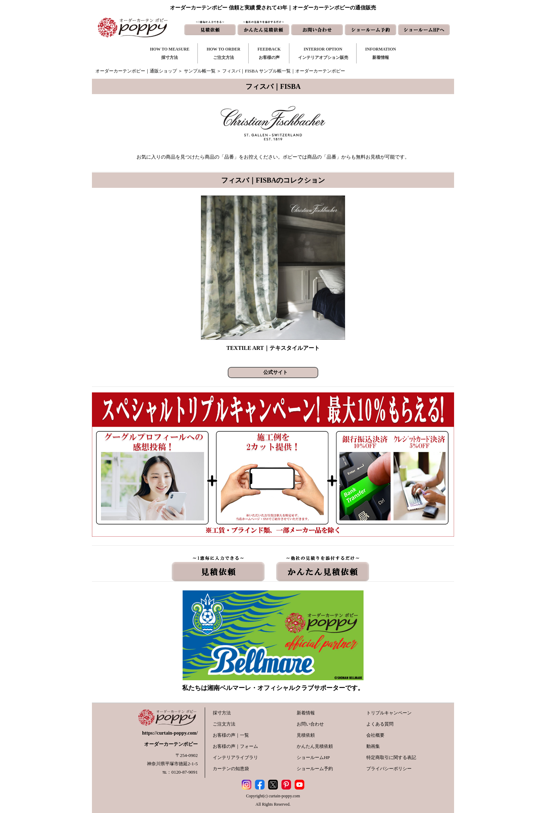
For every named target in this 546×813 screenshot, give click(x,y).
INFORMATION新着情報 (380, 53)
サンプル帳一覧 (200, 71)
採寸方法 (222, 712)
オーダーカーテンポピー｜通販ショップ (136, 71)
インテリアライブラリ (235, 757)
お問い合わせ (310, 724)
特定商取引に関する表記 (391, 757)
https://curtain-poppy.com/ (170, 733)
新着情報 (306, 712)
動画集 (373, 746)
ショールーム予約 (315, 768)
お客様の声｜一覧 (231, 735)
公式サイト (275, 372)
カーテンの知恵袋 (231, 768)
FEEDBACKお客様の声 (269, 53)
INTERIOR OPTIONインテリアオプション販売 (323, 53)
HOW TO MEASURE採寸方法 (169, 53)
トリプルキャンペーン (389, 712)
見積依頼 (306, 735)
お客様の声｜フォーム (235, 746)
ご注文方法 (224, 724)
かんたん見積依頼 (315, 746)
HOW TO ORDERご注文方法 (223, 53)
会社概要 (375, 735)
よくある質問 (379, 724)
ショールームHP (313, 757)
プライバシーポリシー (389, 768)
